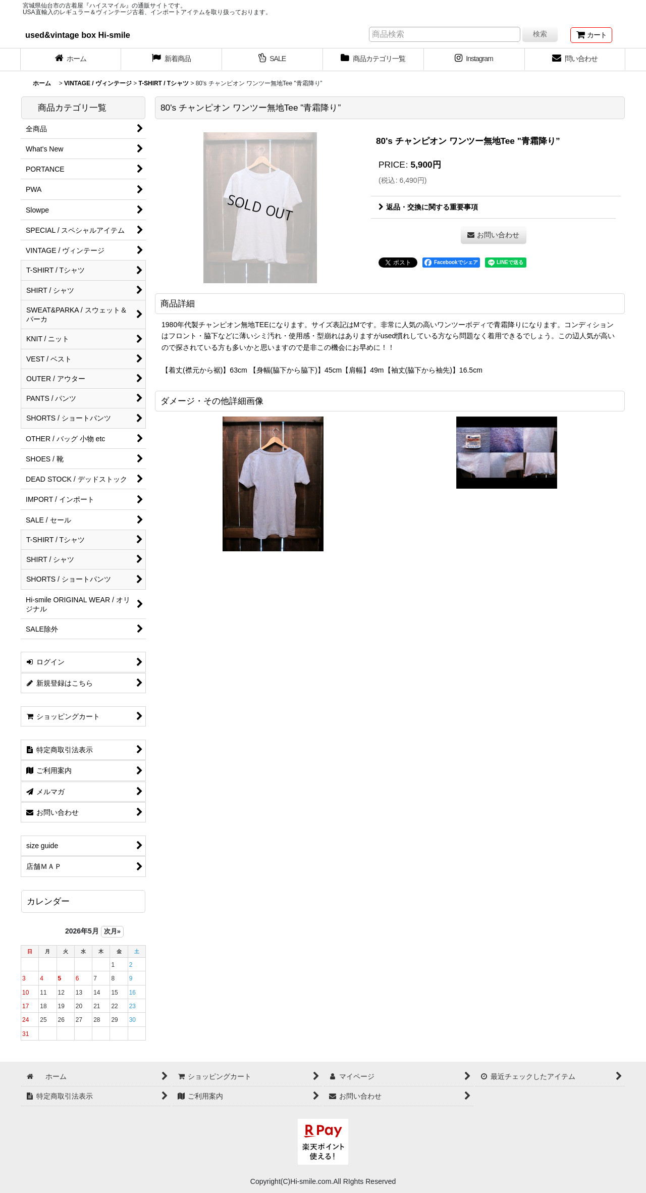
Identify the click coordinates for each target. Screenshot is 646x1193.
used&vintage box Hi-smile (77, 34)
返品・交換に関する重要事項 (428, 207)
